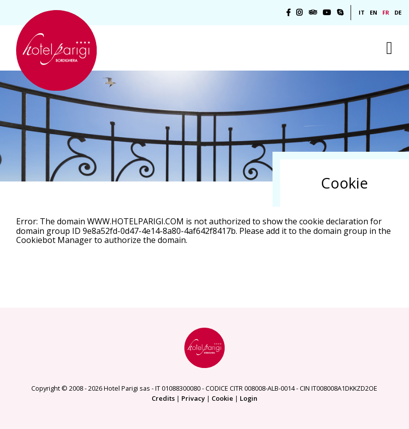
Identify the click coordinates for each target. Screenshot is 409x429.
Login (248, 398)
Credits (163, 398)
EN (373, 12)
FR (385, 12)
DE (397, 12)
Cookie (222, 398)
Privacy (193, 398)
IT (362, 12)
